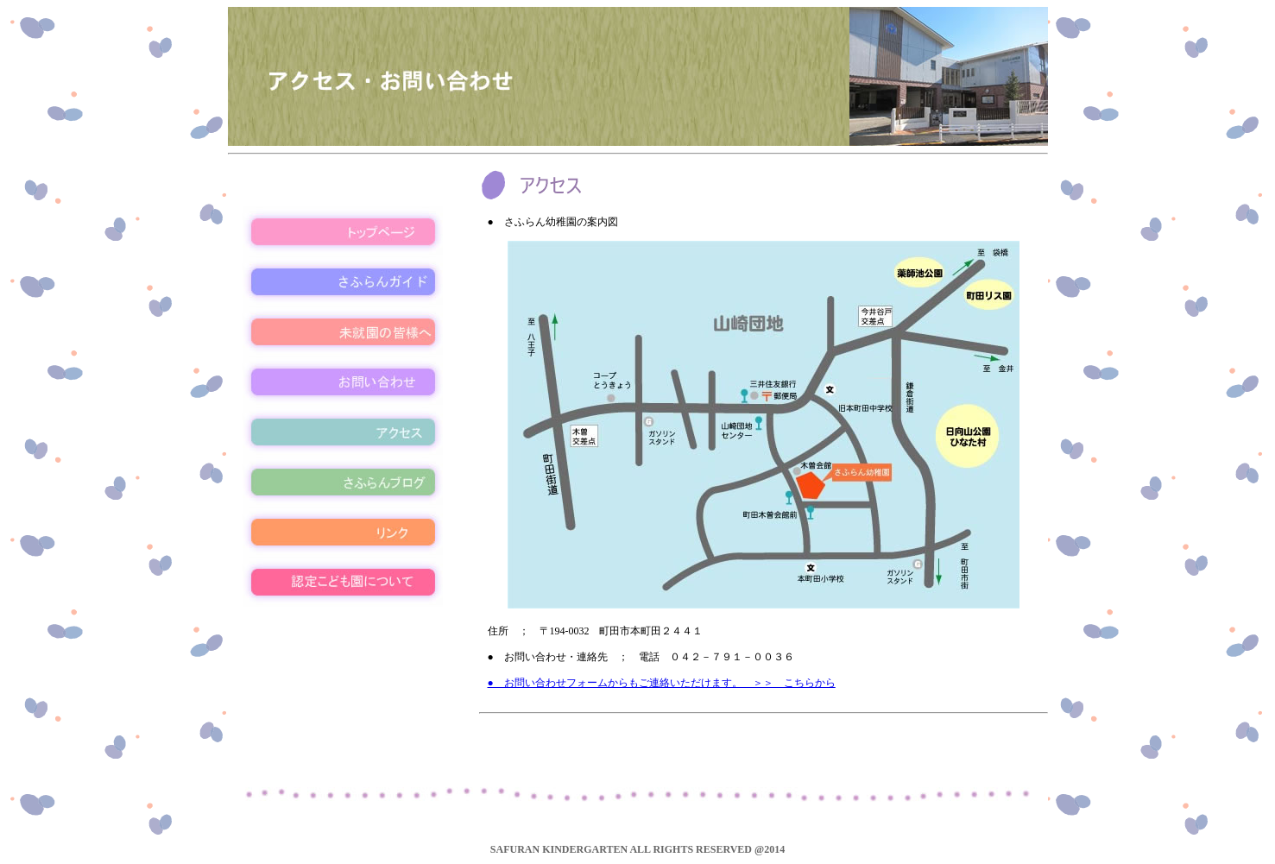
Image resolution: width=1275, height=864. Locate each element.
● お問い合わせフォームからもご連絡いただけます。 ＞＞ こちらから (662, 683)
